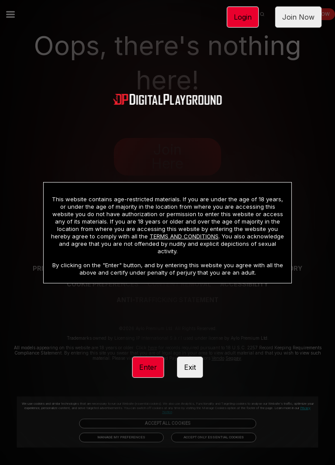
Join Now (298, 17)
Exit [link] (190, 367)
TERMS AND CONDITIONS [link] (184, 236)
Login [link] (243, 17)
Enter (148, 367)
